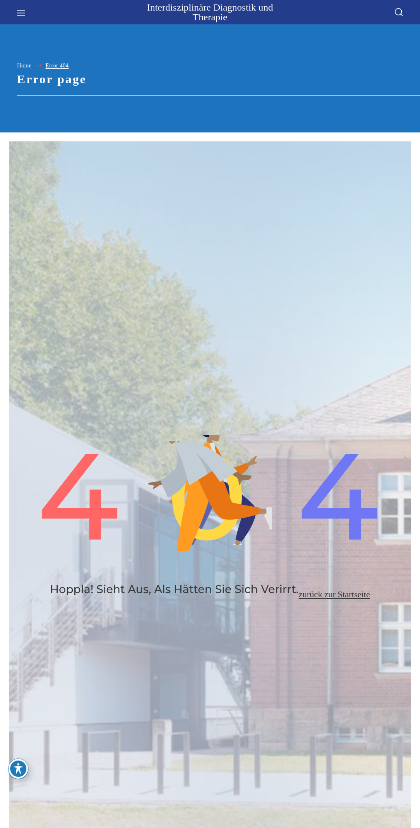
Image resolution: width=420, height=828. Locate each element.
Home (24, 66)
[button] (399, 12)
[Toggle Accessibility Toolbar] (18, 768)
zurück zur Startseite (334, 605)
